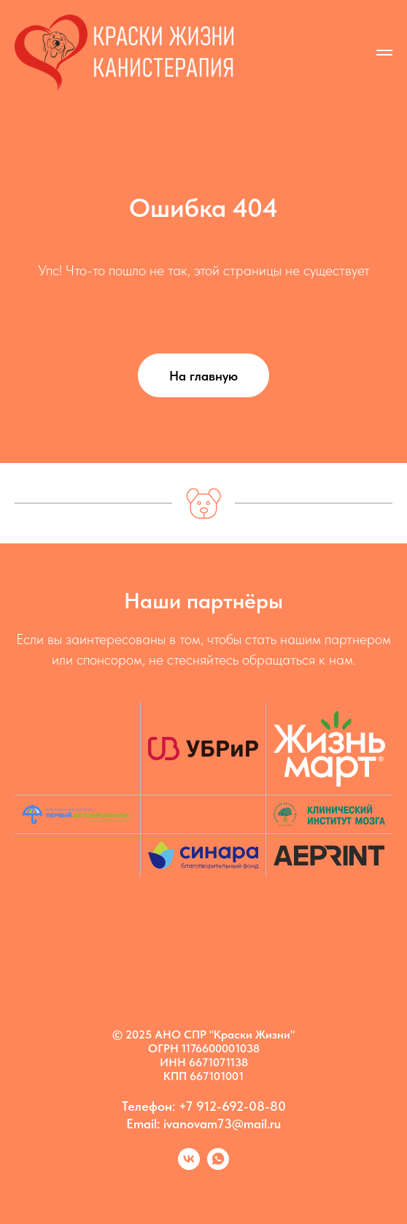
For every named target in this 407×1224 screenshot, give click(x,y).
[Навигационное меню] (384, 53)
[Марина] (218, 1166)
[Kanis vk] (189, 1166)
